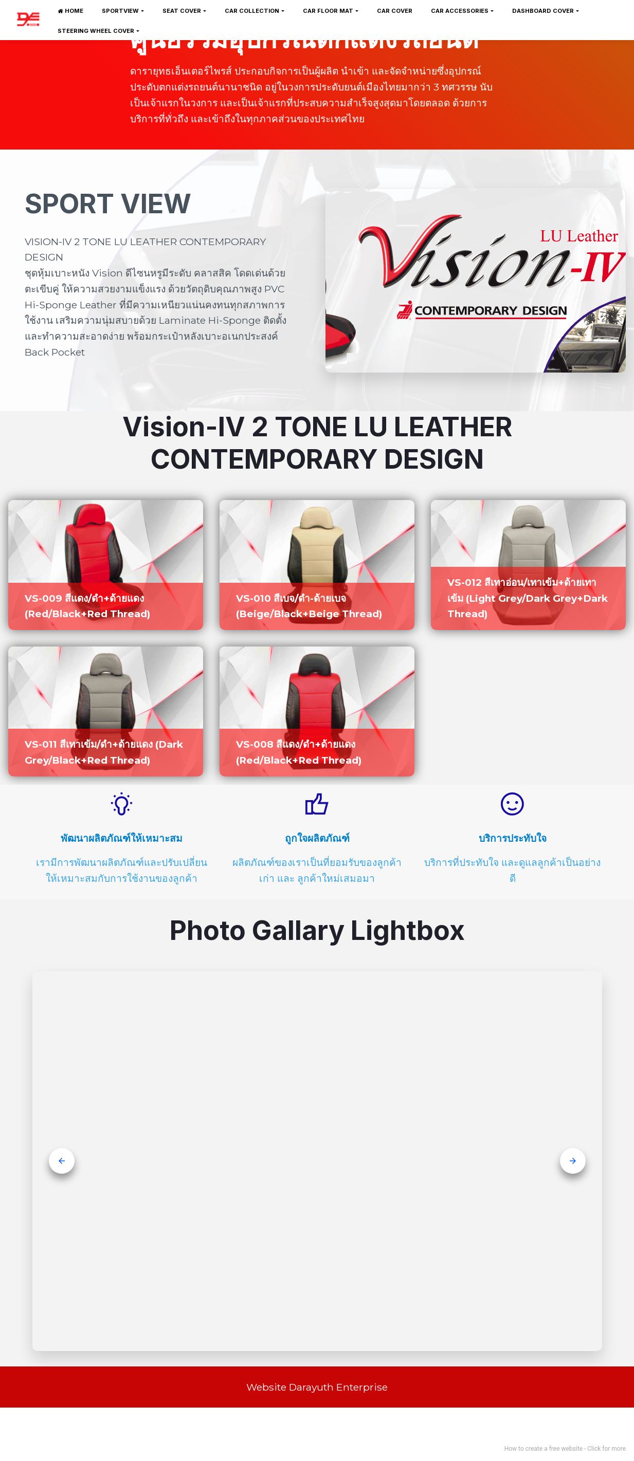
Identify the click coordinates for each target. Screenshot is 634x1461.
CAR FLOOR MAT (328, 10)
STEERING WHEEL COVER (96, 30)
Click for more (606, 1448)
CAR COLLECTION (252, 10)
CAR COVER (394, 10)
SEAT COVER (181, 10)
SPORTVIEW (120, 10)
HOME (70, 10)
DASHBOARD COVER (543, 10)
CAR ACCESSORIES (459, 10)
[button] (62, 1161)
